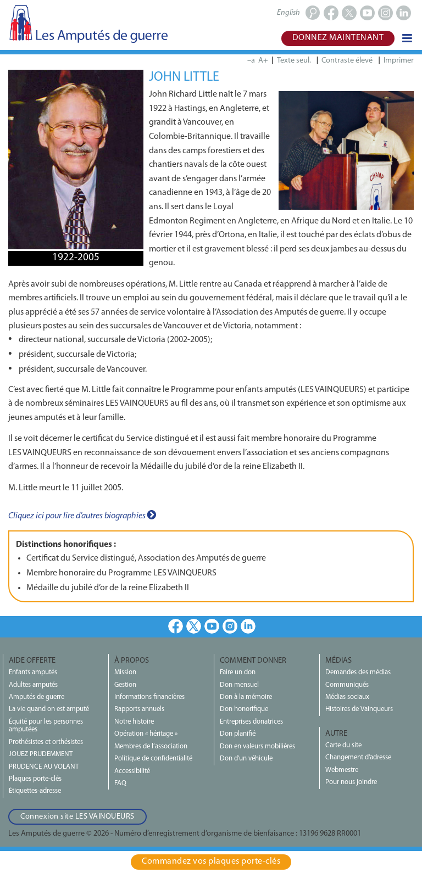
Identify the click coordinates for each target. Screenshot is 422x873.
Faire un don (238, 672)
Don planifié (238, 733)
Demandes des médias (358, 672)
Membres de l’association (150, 746)
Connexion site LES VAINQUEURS (77, 817)
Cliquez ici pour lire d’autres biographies (82, 515)
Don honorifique (244, 709)
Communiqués (347, 685)
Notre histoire (134, 721)
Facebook (175, 626)
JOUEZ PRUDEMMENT (41, 754)
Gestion (125, 685)
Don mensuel (239, 685)
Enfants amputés (33, 672)
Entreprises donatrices (251, 721)
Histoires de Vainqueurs (359, 709)
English (288, 13)
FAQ (120, 783)
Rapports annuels (139, 709)
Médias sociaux (347, 697)
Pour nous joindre (351, 782)
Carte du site (343, 745)
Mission (125, 672)
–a (251, 61)
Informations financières (149, 697)
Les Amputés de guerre (88, 23)
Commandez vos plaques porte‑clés (211, 861)
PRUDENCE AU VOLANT (44, 766)
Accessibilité (132, 771)
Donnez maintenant (338, 37)
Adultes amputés (33, 685)
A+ (263, 61)
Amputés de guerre (36, 697)
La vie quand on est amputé (49, 709)
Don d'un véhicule (246, 758)
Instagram (230, 626)
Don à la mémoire (246, 697)
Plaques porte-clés (35, 778)
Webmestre (341, 770)
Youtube (211, 626)
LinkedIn (248, 626)
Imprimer (399, 61)
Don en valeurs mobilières (257, 746)
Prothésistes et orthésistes (46, 742)
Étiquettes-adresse (35, 790)
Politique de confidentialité (153, 758)
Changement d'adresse (358, 757)
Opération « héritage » (145, 733)
